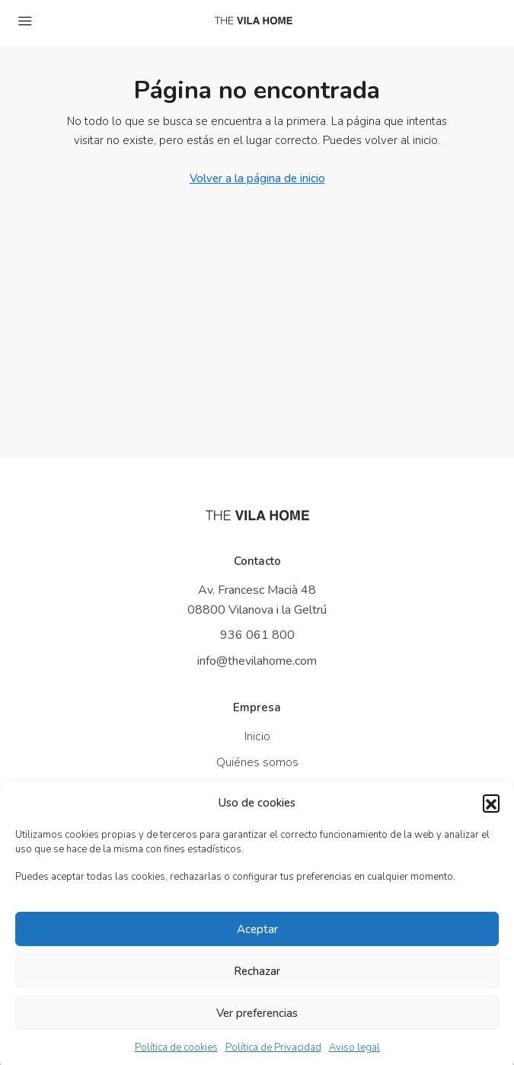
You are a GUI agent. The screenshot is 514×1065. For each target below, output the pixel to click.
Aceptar (257, 938)
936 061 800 (257, 635)
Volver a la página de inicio (257, 178)
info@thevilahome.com (257, 661)
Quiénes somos (257, 762)
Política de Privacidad (273, 1056)
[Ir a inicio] (257, 515)
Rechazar (257, 980)
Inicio (257, 736)
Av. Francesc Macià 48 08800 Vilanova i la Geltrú (257, 600)
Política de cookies (176, 1056)
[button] (491, 812)
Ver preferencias (257, 1022)
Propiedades (257, 788)
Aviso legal (354, 1056)
